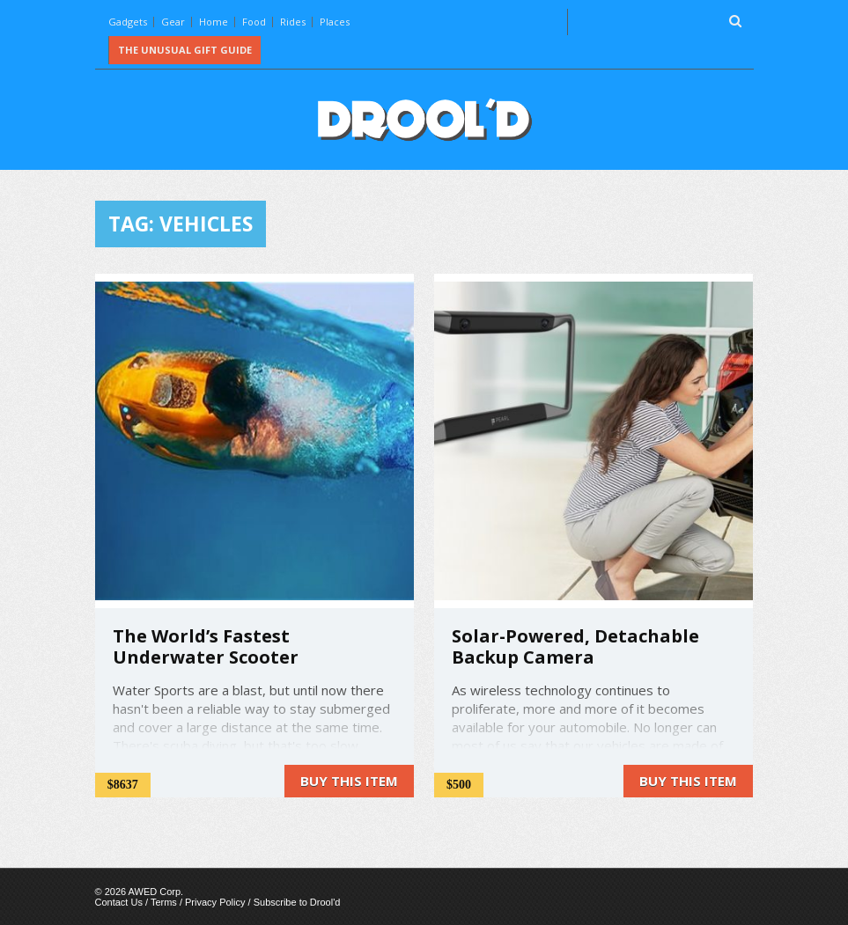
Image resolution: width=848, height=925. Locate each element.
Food (254, 21)
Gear (173, 21)
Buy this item (349, 780)
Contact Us (119, 902)
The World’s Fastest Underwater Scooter (206, 646)
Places (335, 21)
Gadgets (127, 21)
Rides (293, 21)
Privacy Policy (215, 902)
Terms (164, 902)
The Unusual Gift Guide (185, 49)
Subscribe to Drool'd (297, 902)
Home (213, 21)
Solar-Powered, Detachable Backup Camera (575, 646)
